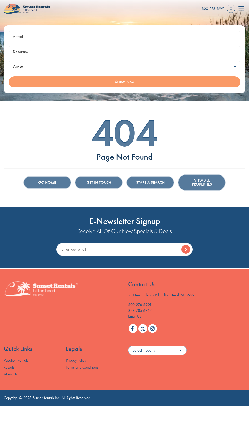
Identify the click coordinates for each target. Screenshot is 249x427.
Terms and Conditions (82, 367)
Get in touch (99, 182)
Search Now (124, 81)
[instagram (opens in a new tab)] (152, 328)
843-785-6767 (140, 310)
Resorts (9, 367)
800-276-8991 (139, 304)
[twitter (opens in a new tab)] (142, 328)
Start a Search (150, 182)
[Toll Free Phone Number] (218, 9)
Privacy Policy (76, 360)
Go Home (47, 182)
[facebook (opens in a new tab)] (133, 328)
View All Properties (202, 182)
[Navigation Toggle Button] (241, 9)
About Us (10, 374)
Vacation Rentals (16, 360)
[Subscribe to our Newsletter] (124, 249)
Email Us (134, 316)
